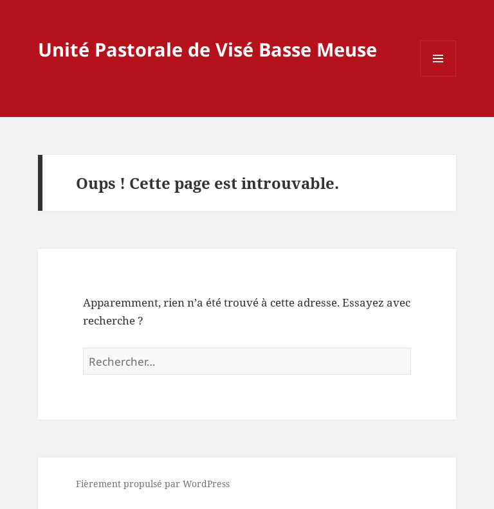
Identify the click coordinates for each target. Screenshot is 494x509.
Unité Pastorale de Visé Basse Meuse (207, 49)
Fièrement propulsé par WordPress (153, 484)
